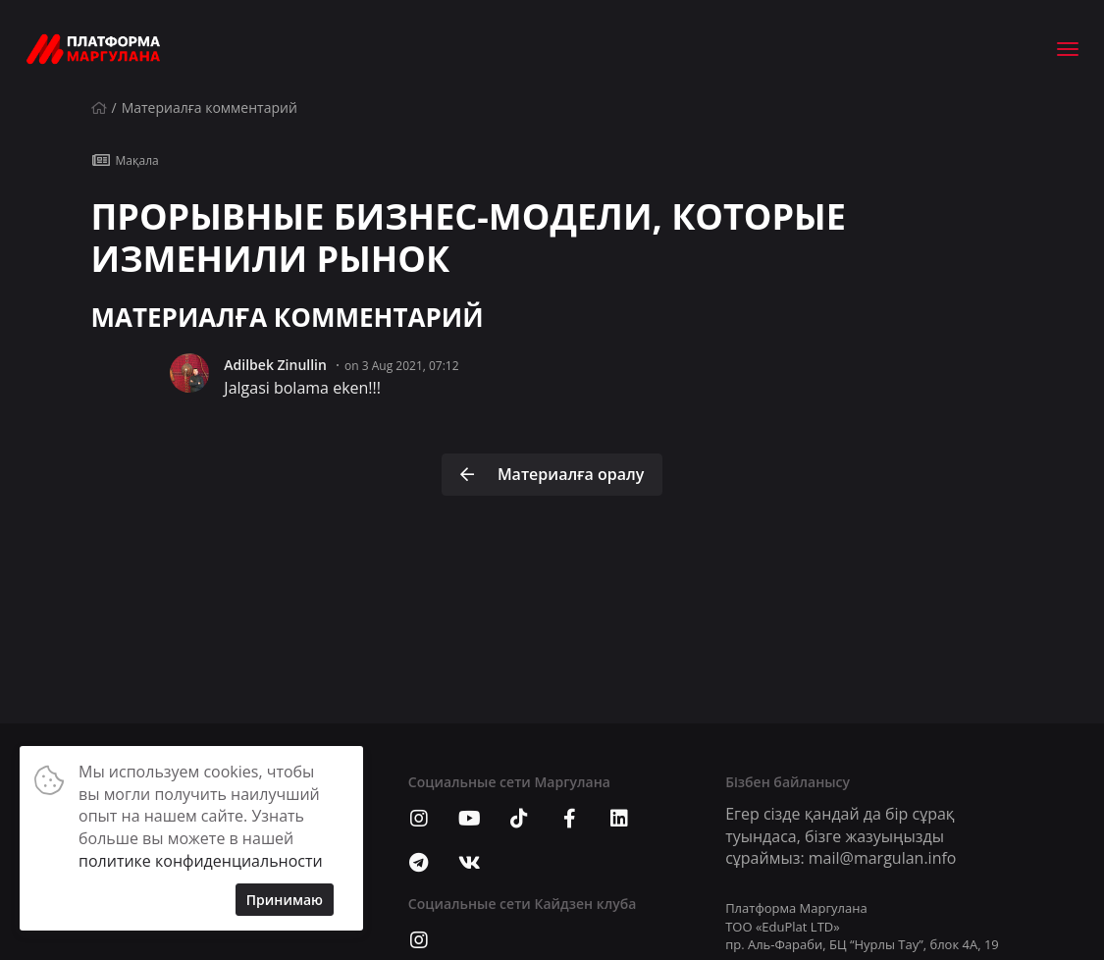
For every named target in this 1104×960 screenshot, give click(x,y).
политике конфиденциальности (201, 861)
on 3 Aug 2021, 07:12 (401, 365)
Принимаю (284, 899)
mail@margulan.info (883, 858)
